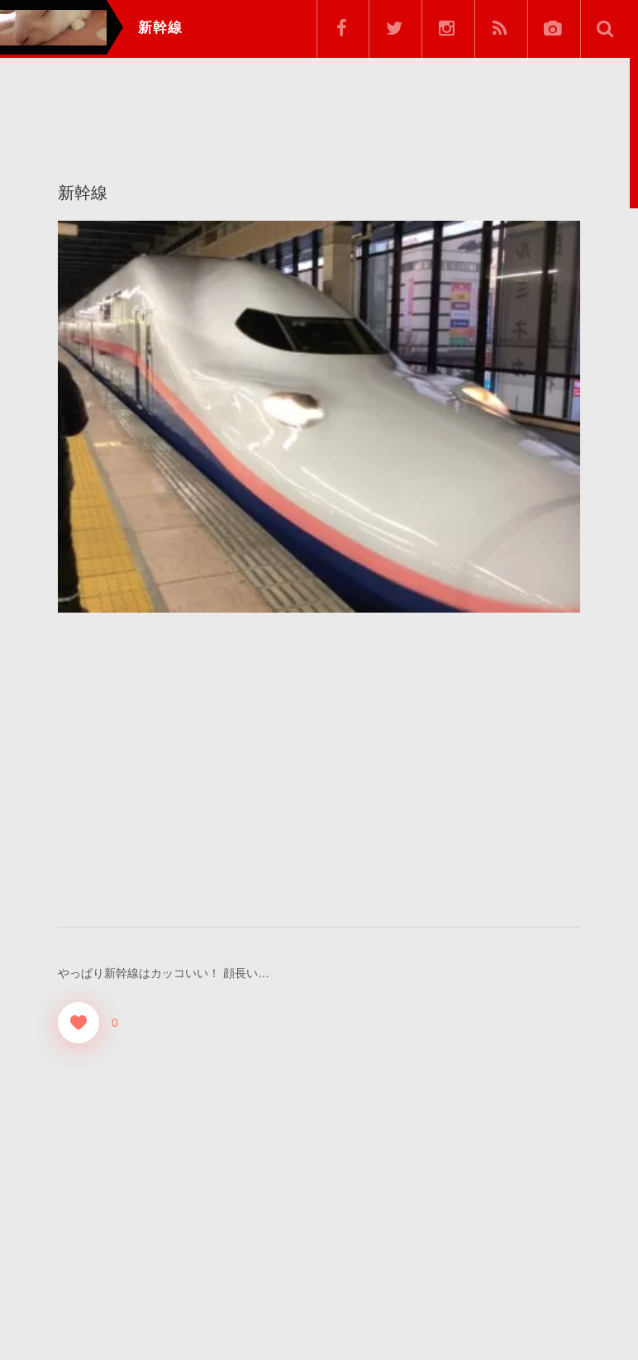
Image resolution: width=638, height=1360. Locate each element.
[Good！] (78, 1022)
